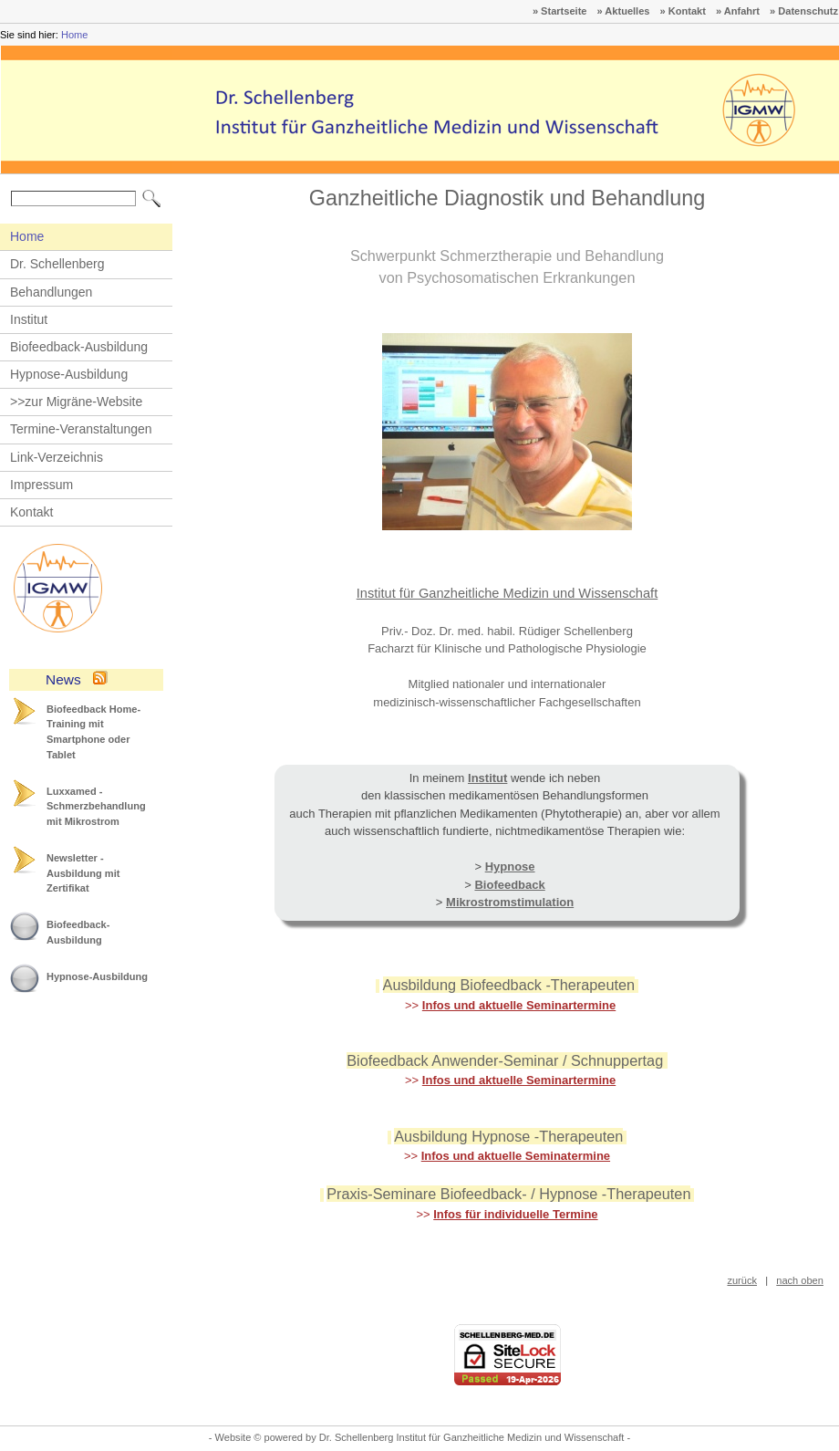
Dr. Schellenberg (57, 263)
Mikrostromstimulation (510, 902)
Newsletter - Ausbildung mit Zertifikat (83, 872)
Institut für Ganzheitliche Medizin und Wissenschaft (507, 593)
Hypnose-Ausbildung (69, 374)
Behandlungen (51, 292)
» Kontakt (683, 10)
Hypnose (510, 866)
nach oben (799, 1280)
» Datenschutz (804, 10)
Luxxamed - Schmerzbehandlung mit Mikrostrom (96, 806)
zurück (742, 1280)
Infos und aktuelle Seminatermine (515, 1156)
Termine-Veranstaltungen (81, 429)
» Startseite (560, 10)
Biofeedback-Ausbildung (79, 346)
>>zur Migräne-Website (76, 401)
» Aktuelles (623, 10)
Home (74, 34)
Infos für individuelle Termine (515, 1214)
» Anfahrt (738, 10)
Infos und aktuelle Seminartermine (519, 1005)
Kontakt (31, 512)
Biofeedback (509, 885)
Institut (28, 319)
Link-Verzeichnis (56, 457)
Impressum (41, 484)
